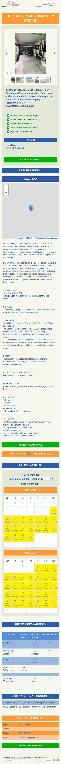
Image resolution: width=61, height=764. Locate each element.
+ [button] (6, 187)
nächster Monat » (30, 484)
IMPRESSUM (10, 757)
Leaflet (21, 238)
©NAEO (56, 760)
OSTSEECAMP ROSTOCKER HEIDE (33, 757)
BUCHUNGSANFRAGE (30, 160)
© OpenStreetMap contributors (47, 238)
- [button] (6, 192)
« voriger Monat (30, 475)
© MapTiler (30, 238)
